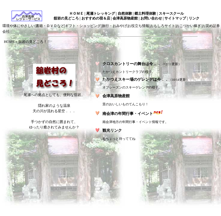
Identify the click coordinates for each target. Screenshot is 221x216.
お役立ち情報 (138, 26)
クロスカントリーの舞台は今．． (131, 64)
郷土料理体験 (145, 13)
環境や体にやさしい (18, 26)
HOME (9, 42)
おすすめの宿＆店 (95, 18)
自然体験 (125, 13)
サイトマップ (175, 18)
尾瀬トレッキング (100, 13)
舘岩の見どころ (66, 18)
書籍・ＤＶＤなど (50, 26)
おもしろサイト (162, 26)
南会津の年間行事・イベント (127, 113)
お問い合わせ (151, 18)
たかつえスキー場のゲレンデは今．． (135, 79)
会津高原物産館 (125, 18)
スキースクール (171, 13)
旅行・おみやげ (114, 26)
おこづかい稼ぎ (188, 26)
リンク (194, 18)
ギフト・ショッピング (83, 26)
